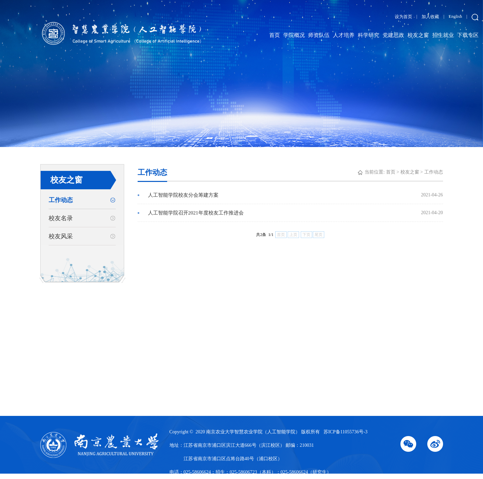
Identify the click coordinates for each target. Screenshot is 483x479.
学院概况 (294, 35)
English (455, 16)
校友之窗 (418, 35)
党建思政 (393, 35)
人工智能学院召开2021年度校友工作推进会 (295, 213)
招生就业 (443, 35)
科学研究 (368, 35)
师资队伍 (319, 35)
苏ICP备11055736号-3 (346, 431)
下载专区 (468, 35)
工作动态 (61, 200)
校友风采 (61, 236)
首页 (274, 35)
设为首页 (403, 16)
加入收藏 (430, 16)
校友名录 (61, 218)
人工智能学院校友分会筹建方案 (295, 195)
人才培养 (343, 35)
